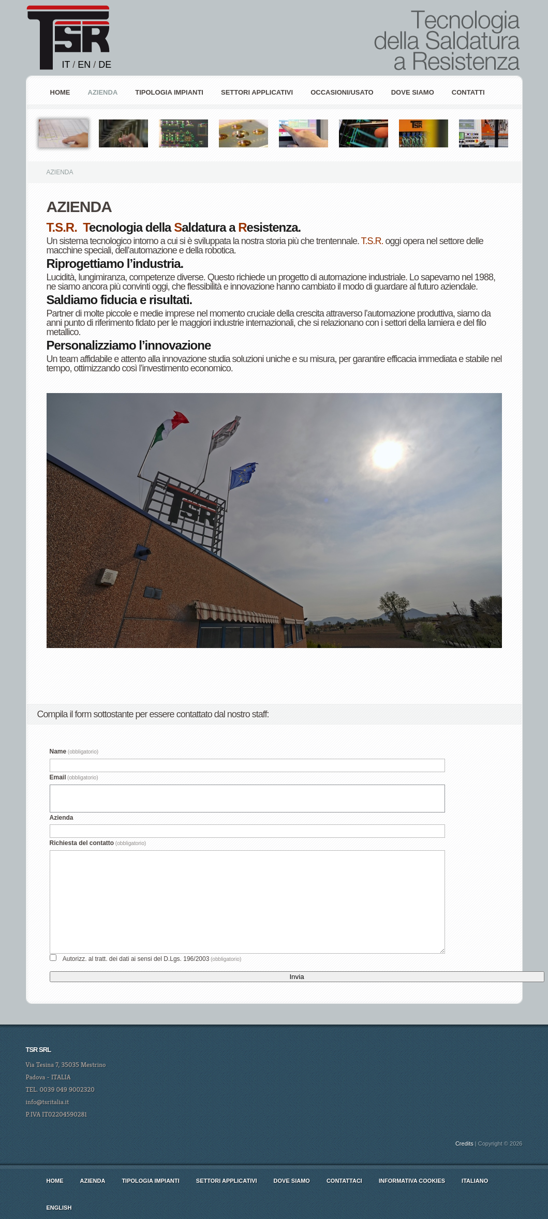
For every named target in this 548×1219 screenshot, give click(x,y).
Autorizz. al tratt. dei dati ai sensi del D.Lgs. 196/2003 (152, 958)
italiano (475, 1181)
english (59, 1208)
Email (74, 777)
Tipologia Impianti (169, 92)
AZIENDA (103, 92)
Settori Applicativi (257, 92)
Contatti (468, 92)
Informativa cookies (412, 1181)
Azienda (61, 817)
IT (66, 64)
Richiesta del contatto (98, 843)
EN (84, 64)
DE (104, 64)
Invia (296, 977)
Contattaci (344, 1181)
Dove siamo (412, 92)
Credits (464, 1143)
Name (74, 751)
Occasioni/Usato (342, 92)
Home (60, 92)
